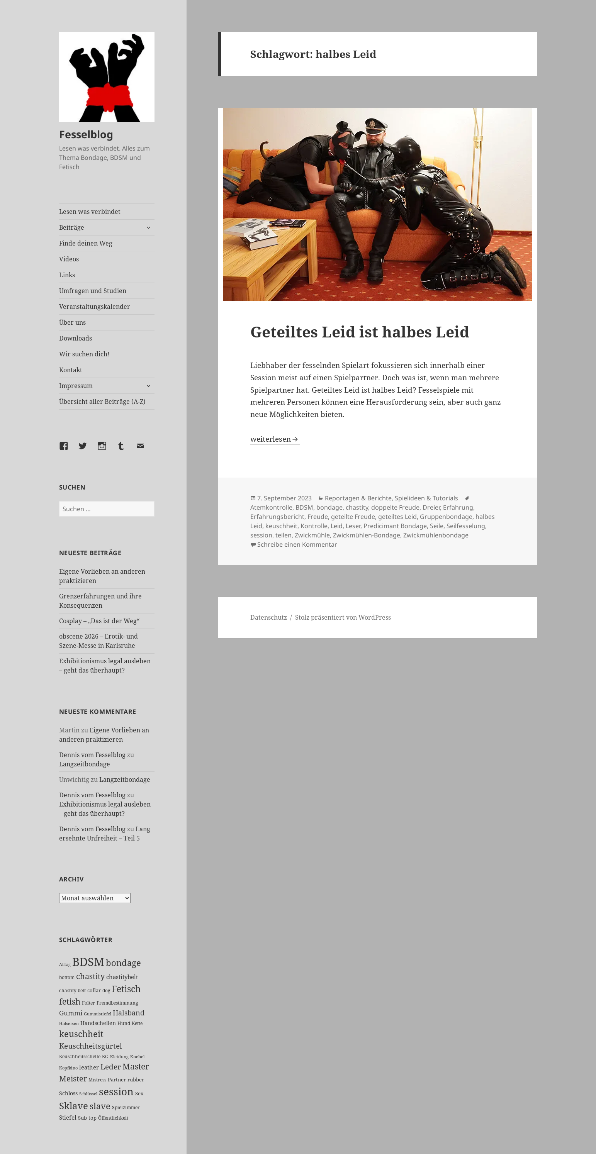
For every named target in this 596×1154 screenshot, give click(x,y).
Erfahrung (458, 507)
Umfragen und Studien (92, 290)
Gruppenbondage (446, 516)
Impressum (76, 385)
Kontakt (70, 370)
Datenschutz (268, 617)
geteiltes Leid (397, 516)
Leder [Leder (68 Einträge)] (110, 1067)
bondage (329, 507)
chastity (357, 507)
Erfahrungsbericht (277, 516)
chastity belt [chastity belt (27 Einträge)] (72, 990)
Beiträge (71, 227)
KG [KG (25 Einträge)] (105, 1056)
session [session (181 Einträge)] (116, 1091)
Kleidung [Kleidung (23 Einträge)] (119, 1056)
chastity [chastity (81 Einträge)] (90, 976)
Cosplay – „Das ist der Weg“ (99, 621)
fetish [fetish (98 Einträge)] (69, 1001)
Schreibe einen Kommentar (297, 544)
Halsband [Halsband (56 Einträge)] (128, 1012)
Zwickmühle (312, 535)
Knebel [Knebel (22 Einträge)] (137, 1056)
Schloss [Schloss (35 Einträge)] (68, 1093)
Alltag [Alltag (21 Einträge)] (65, 964)
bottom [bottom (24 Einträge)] (67, 977)
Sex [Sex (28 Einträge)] (139, 1093)
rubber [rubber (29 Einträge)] (135, 1079)
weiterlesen (275, 439)
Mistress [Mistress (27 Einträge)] (97, 1079)
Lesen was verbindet (90, 211)
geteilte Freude (353, 516)
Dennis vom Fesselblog (92, 755)
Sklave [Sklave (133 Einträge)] (73, 1106)
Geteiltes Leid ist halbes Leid (359, 331)
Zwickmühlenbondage (436, 535)
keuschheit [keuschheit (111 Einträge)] (81, 1034)
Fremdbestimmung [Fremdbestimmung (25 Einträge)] (117, 1003)
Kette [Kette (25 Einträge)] (137, 1023)
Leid (337, 526)
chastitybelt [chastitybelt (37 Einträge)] (122, 977)
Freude (317, 516)
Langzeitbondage (84, 764)
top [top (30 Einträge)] (92, 1117)
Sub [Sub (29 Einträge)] (82, 1117)
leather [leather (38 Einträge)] (89, 1067)
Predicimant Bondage (395, 526)
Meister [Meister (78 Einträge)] (73, 1078)
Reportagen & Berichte (358, 498)
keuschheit (281, 526)
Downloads (75, 338)
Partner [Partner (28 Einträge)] (117, 1079)
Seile (436, 526)
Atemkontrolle (271, 507)
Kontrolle (314, 526)
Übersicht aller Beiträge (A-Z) (102, 401)
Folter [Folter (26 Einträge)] (88, 1003)
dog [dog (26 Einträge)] (106, 990)
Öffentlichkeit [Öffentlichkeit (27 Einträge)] (113, 1118)
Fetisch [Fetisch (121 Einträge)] (126, 989)
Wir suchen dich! (84, 354)
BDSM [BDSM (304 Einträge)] (88, 961)
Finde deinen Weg (85, 243)
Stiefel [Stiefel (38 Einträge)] (67, 1117)
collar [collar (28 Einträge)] (94, 990)
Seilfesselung (466, 526)
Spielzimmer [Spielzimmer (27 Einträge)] (126, 1107)
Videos (69, 259)
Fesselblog (86, 134)
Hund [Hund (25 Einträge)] (123, 1023)
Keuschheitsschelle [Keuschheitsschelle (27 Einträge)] (79, 1056)
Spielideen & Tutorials (426, 498)
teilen (283, 535)
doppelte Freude (395, 507)
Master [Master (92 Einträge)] (135, 1066)
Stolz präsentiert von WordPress (343, 617)
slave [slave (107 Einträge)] (100, 1106)
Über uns (72, 322)
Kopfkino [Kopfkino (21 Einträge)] (68, 1068)
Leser (353, 526)
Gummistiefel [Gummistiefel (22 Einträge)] (97, 1014)
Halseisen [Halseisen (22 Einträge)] (69, 1023)
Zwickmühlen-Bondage (366, 535)
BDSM (304, 507)
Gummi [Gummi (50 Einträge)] (70, 1012)
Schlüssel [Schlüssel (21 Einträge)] (88, 1093)
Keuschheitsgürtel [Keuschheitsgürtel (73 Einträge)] (90, 1045)
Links (67, 275)
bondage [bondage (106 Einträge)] (123, 962)
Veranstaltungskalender (94, 306)
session (261, 535)
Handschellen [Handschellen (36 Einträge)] (98, 1023)
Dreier (431, 507)
